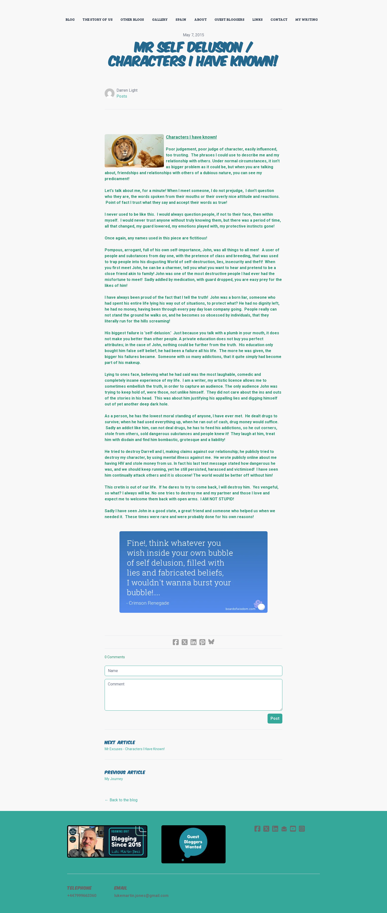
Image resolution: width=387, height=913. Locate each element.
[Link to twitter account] (266, 828)
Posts (121, 96)
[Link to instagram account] (302, 828)
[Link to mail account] (284, 828)
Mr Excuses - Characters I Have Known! (135, 749)
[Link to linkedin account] (275, 828)
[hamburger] (45, 8)
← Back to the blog (121, 800)
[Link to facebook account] (257, 828)
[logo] (193, 8)
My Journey (114, 779)
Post (275, 718)
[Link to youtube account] (293, 828)
